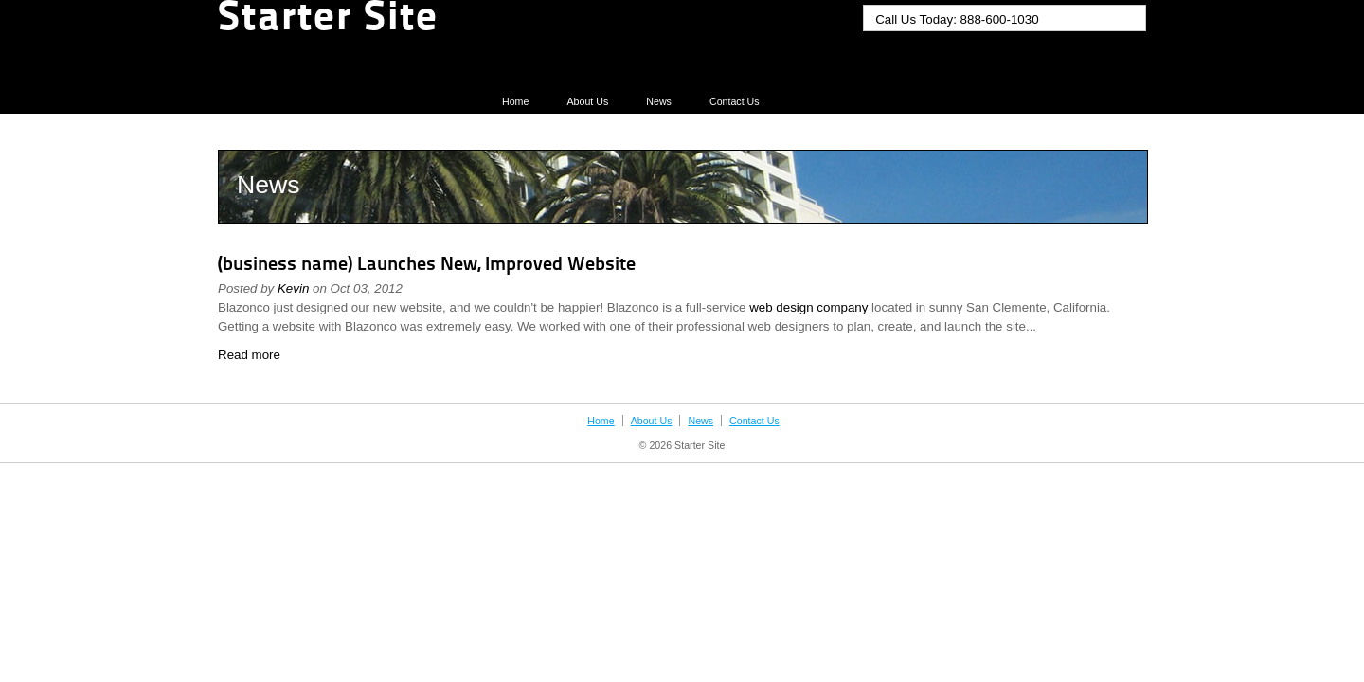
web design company (808, 307)
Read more (249, 355)
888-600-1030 (999, 19)
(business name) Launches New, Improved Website (427, 265)
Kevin (293, 288)
